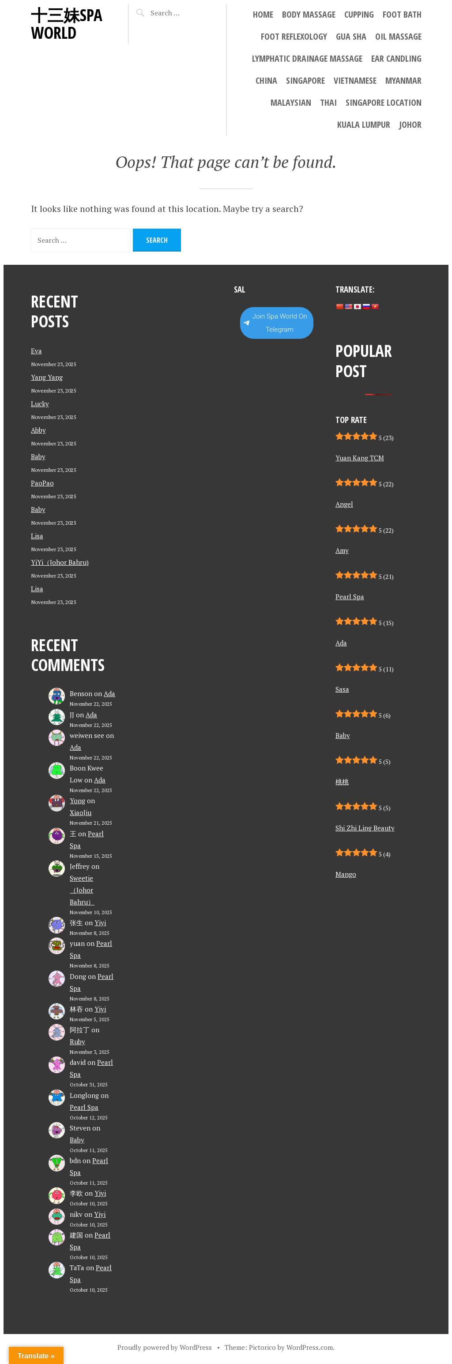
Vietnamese (355, 80)
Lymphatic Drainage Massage (307, 58)
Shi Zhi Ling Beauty (365, 827)
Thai (328, 102)
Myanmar (403, 80)
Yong (77, 800)
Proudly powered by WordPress (164, 1347)
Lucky (40, 403)
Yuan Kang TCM (359, 457)
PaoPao (42, 482)
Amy (342, 550)
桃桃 (342, 781)
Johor (410, 124)
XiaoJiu (80, 812)
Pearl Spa (84, 1107)
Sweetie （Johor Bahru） (82, 890)
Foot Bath (402, 14)
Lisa (37, 535)
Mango (345, 874)
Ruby (77, 1041)
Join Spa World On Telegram (275, 323)
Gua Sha (351, 36)
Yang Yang (47, 377)
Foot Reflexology (294, 36)
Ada (109, 693)
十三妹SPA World (66, 24)
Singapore (305, 80)
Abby (38, 430)
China (266, 80)
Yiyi (100, 922)
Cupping (359, 14)
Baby (38, 456)
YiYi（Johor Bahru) (60, 562)
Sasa (342, 689)
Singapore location (384, 102)
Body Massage (308, 14)
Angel (344, 504)
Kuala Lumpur (363, 124)
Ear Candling (396, 58)
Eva (36, 350)
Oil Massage (398, 36)
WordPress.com (309, 1347)
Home (263, 14)
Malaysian (291, 102)
